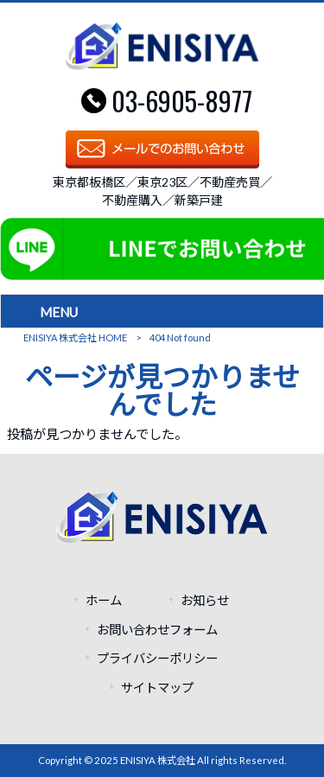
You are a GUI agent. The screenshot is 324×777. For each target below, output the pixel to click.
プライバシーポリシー (157, 658)
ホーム (104, 600)
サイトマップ (157, 687)
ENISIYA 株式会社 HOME (75, 337)
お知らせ (205, 600)
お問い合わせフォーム (157, 629)
